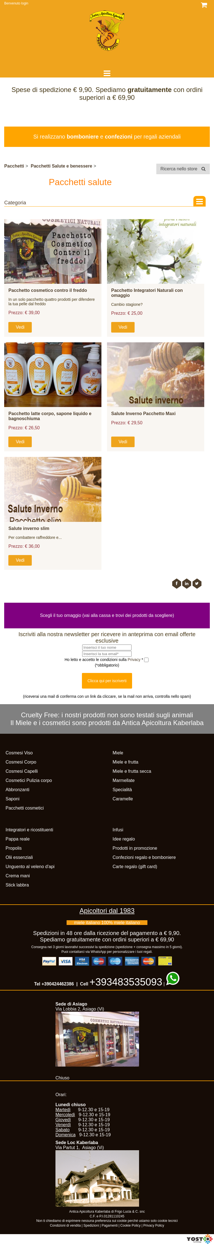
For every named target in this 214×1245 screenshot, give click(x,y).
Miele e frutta (125, 762)
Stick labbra (17, 885)
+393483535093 (125, 982)
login (24, 3)
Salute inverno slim (28, 528)
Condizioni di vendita (65, 1225)
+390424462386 (58, 984)
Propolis (14, 848)
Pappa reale (18, 839)
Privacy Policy (153, 1225)
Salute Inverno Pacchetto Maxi (143, 413)
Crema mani (18, 875)
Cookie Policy (130, 1225)
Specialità (122, 789)
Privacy (135, 659)
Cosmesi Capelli (22, 771)
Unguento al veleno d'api (30, 866)
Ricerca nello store (183, 168)
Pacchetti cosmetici (25, 808)
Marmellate (124, 780)
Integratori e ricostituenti (29, 829)
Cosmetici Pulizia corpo (29, 780)
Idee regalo (124, 839)
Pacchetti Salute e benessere (61, 166)
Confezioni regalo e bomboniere (144, 857)
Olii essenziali (19, 857)
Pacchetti (14, 166)
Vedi (20, 327)
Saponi (13, 798)
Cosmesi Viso (19, 752)
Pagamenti (110, 1225)
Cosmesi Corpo (21, 762)
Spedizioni (91, 1225)
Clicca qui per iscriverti (107, 681)
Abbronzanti (17, 789)
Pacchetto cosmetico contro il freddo (47, 290)
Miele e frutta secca (132, 771)
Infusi (118, 829)
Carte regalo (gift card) (135, 866)
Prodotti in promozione (135, 848)
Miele (118, 752)
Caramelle (123, 798)
